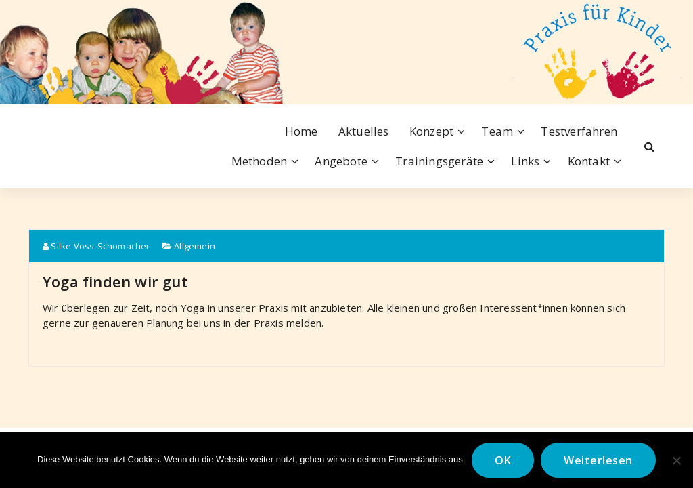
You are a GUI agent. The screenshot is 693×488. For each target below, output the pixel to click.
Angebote (341, 161)
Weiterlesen (598, 460)
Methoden (259, 161)
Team (497, 131)
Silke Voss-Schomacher (96, 246)
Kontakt (589, 161)
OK (503, 460)
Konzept (431, 131)
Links (525, 161)
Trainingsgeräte (439, 161)
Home (301, 131)
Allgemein (194, 246)
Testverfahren (579, 131)
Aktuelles (363, 131)
